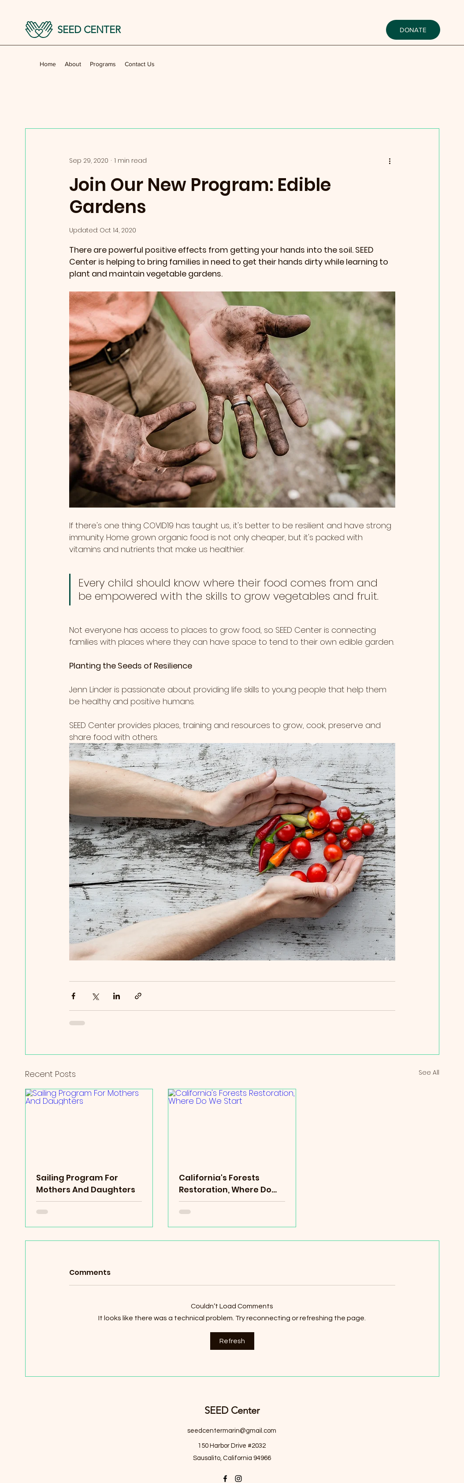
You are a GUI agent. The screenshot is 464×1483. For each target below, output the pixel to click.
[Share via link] (138, 996)
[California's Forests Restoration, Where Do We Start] (232, 1125)
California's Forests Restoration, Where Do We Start (225, 1183)
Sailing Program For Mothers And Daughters (85, 1183)
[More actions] (390, 160)
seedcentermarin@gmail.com (231, 1430)
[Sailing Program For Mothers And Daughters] (89, 1125)
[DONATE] (413, 30)
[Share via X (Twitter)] (95, 996)
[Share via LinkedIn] (116, 996)
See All (429, 1072)
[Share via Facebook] (73, 996)
